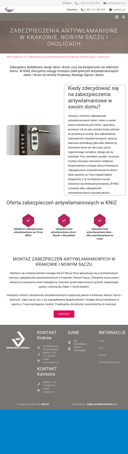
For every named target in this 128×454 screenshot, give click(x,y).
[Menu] (117, 17)
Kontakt (103, 355)
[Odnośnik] (9, 10)
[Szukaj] (123, 17)
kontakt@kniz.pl (51, 362)
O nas (101, 341)
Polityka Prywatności (109, 362)
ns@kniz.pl (48, 392)
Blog (101, 348)
